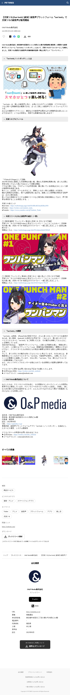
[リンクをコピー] (29, 36)
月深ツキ (7, 516)
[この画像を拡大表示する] (10, 460)
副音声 (23, 511)
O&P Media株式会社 (31, 555)
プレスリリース (16, 555)
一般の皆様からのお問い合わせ (35, 687)
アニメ (14, 511)
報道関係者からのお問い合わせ (35, 677)
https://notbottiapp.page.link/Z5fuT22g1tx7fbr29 (31, 283)
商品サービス (8, 490)
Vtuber (6, 511)
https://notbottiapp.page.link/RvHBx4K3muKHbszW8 (29, 206)
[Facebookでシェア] (14, 36)
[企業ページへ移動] (35, 577)
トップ (5, 555)
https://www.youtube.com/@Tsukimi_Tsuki (25, 210)
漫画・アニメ (8, 501)
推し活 (58, 511)
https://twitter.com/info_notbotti (29, 371)
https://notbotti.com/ (8, 527)
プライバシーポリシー (35, 672)
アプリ (49, 511)
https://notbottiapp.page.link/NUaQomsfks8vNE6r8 (32, 230)
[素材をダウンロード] (25, 36)
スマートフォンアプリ (26, 501)
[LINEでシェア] (18, 36)
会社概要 (21, 672)
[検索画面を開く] (67, 2)
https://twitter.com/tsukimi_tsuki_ (21, 208)
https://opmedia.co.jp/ (14, 424)
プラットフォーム (36, 511)
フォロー (35, 599)
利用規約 (49, 672)
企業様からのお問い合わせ (35, 682)
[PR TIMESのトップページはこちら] (9, 3)
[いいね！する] (4, 36)
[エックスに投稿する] (10, 36)
